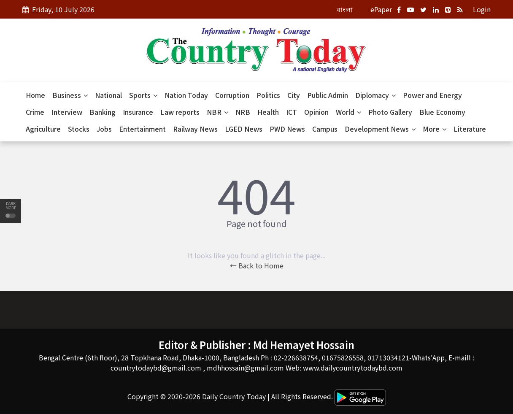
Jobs (104, 129)
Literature (470, 129)
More (434, 129)
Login (482, 9)
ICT (291, 112)
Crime (35, 112)
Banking (102, 112)
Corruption (232, 95)
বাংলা (345, 9)
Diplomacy (375, 95)
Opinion (316, 112)
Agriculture (43, 129)
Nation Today (186, 95)
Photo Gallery (390, 112)
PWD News (287, 129)
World (348, 112)
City (293, 95)
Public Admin (327, 95)
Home (35, 95)
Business (70, 95)
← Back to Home (257, 265)
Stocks (78, 129)
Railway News (195, 129)
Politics (268, 95)
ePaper (381, 9)
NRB (242, 112)
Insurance (138, 112)
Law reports (180, 112)
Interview (66, 112)
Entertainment (142, 129)
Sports (143, 95)
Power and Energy (432, 95)
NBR (217, 112)
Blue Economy (442, 112)
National (108, 95)
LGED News (243, 129)
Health (268, 112)
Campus (325, 129)
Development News (380, 129)
